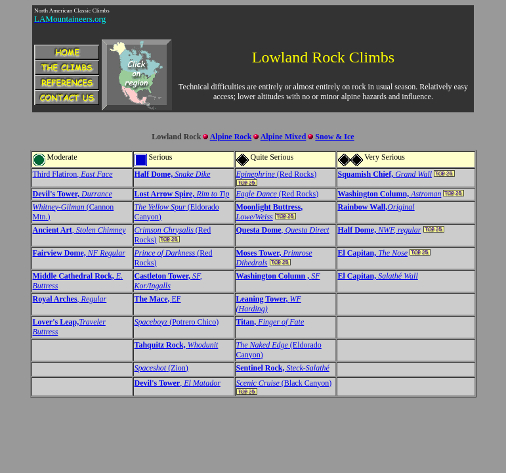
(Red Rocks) (276, 174)
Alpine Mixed (283, 136)
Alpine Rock (231, 136)
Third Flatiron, (73, 174)
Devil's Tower (157, 383)
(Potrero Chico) (177, 322)
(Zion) (161, 367)
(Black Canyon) (284, 383)
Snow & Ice (334, 136)
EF (158, 299)
